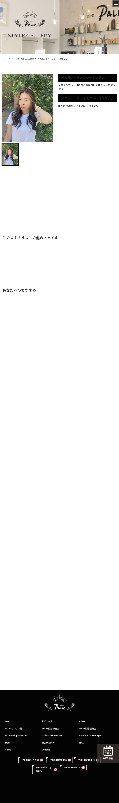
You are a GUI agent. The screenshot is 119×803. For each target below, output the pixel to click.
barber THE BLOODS (52, 735)
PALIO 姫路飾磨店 (50, 728)
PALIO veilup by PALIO (16, 735)
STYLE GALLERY (26, 58)
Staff (7, 742)
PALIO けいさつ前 (13, 728)
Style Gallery (48, 742)
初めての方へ (48, 721)
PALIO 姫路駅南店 (87, 728)
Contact (46, 749)
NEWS (8, 749)
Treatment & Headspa (90, 735)
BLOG (81, 742)
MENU (82, 721)
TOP (7, 721)
